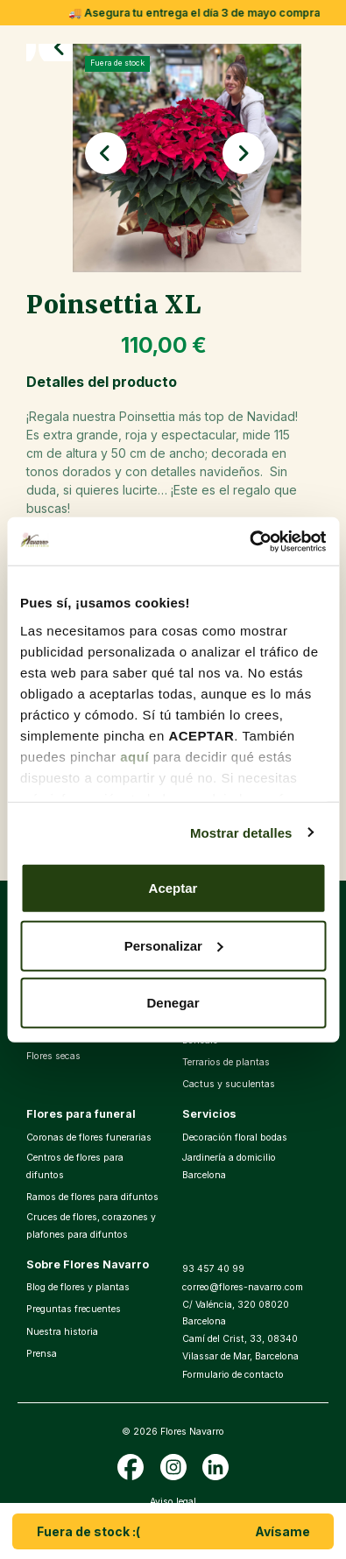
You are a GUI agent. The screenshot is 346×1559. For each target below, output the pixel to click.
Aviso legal (173, 1501)
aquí (134, 755)
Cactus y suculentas (228, 1084)
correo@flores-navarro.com (242, 1287)
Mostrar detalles (241, 832)
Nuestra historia (62, 1332)
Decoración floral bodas (234, 1137)
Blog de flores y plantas (78, 1287)
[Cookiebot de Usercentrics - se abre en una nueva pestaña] (249, 541)
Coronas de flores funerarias (89, 1137)
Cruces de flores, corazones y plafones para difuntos (91, 1225)
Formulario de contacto (233, 1374)
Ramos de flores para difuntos (92, 1197)
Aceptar (173, 888)
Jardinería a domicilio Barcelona (229, 1166)
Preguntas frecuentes (73, 1309)
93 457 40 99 (213, 1269)
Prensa (41, 1353)
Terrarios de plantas (226, 1062)
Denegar (172, 1002)
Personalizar (173, 945)
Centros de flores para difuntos (75, 1166)
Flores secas (53, 1056)
